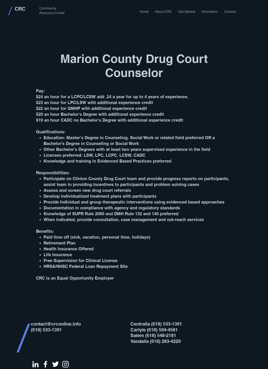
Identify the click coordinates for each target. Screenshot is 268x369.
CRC (20, 9)
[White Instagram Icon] (65, 364)
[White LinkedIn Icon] (35, 364)
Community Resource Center (52, 10)
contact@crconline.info (56, 324)
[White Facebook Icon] (45, 364)
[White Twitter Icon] (55, 364)
